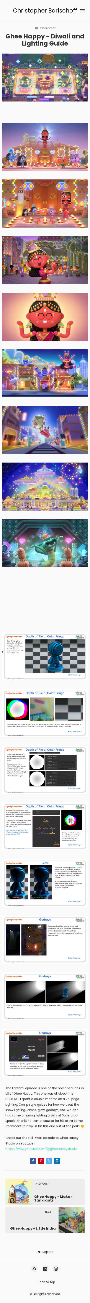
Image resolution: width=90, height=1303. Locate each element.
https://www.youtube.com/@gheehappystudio (41, 1149)
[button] (45, 1252)
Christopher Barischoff (45, 10)
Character (45, 28)
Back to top (46, 1282)
